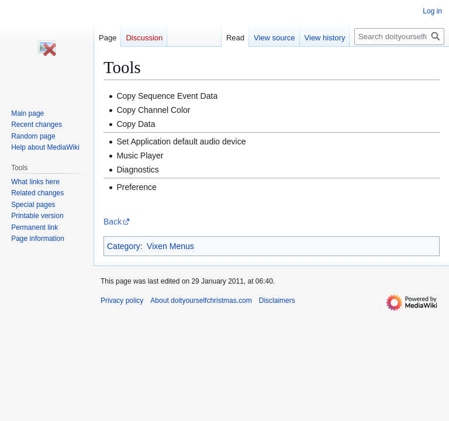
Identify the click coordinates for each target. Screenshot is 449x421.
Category (123, 246)
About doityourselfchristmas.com (200, 300)
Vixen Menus (170, 246)
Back (112, 221)
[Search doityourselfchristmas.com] (399, 36)
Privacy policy (122, 300)
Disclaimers (277, 300)
